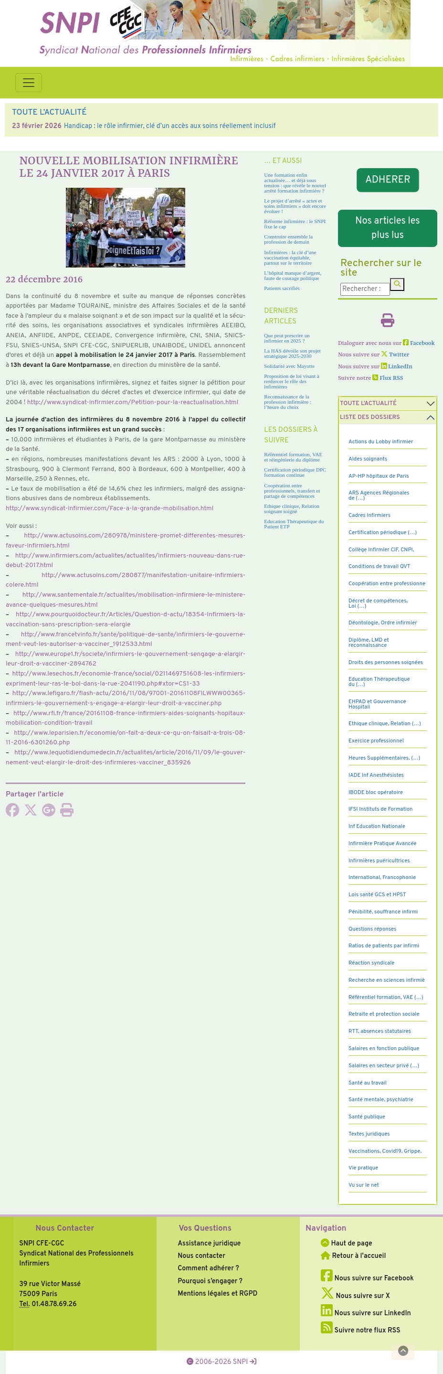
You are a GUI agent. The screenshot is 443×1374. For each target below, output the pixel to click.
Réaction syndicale (371, 963)
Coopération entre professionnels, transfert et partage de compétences (292, 491)
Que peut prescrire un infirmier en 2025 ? (286, 338)
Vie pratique (363, 1168)
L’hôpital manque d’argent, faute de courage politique (292, 275)
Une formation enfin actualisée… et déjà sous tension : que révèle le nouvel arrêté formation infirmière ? (295, 182)
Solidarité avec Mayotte (289, 366)
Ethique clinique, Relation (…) (384, 723)
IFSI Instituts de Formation (380, 809)
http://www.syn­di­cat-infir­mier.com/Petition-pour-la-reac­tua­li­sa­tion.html (133, 402)
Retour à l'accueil (353, 1256)
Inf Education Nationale (376, 826)
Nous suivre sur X (355, 1296)
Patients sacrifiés (282, 288)
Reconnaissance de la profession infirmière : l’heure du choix (287, 402)
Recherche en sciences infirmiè (386, 980)
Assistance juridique (209, 1243)
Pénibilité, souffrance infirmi (383, 912)
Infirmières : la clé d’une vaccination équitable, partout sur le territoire (290, 257)
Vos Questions (205, 1229)
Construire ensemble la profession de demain (288, 239)
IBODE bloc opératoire (375, 792)
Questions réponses (372, 929)
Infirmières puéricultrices (379, 861)
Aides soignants (367, 459)
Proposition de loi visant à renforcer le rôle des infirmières (291, 381)
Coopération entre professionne (386, 583)
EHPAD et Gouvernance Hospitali (377, 704)
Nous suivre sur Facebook (367, 1278)
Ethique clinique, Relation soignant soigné (291, 508)
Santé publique (366, 1117)
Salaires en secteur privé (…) (383, 1066)
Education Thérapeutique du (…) (379, 682)
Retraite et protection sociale (384, 1014)
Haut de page (346, 1243)
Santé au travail (367, 1083)
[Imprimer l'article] (67, 813)
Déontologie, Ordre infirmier (382, 623)
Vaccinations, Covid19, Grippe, (385, 1151)
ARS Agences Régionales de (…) (379, 496)
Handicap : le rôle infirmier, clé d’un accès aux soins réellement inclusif (170, 126)
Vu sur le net (363, 1185)
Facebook (419, 343)
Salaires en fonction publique (383, 1048)
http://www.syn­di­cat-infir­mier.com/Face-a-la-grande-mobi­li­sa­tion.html (109, 509)
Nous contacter (201, 1256)
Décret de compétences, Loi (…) (378, 604)
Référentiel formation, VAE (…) (385, 997)
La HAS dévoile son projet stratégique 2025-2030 (292, 353)
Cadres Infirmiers (369, 515)
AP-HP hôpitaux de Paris (378, 476)
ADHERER (387, 180)
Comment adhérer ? (208, 1268)
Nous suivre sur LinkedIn (366, 1313)
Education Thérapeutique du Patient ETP (294, 523)
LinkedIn (396, 367)
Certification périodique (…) (382, 532)
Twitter (395, 355)
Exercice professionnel (376, 741)
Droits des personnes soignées (385, 662)
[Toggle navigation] (28, 82)
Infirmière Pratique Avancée (382, 843)
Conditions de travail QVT (379, 566)
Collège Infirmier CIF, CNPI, (381, 550)
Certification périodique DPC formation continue (295, 472)
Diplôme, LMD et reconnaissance (368, 643)
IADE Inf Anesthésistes (376, 775)
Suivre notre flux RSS (361, 1330)
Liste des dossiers (370, 417)
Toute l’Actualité (368, 404)
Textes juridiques (369, 1134)
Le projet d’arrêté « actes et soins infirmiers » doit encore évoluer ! (295, 206)
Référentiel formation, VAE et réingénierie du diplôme (293, 456)
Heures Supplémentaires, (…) (384, 758)
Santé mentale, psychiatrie (380, 1099)
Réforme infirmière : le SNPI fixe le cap (295, 223)
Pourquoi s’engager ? (210, 1281)
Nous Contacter (64, 1229)
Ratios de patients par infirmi (383, 946)
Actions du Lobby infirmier (380, 442)
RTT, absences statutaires (379, 1031)
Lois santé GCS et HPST (377, 894)
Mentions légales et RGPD (217, 1293)
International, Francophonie (382, 877)
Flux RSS (387, 378)
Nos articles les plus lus (387, 228)
